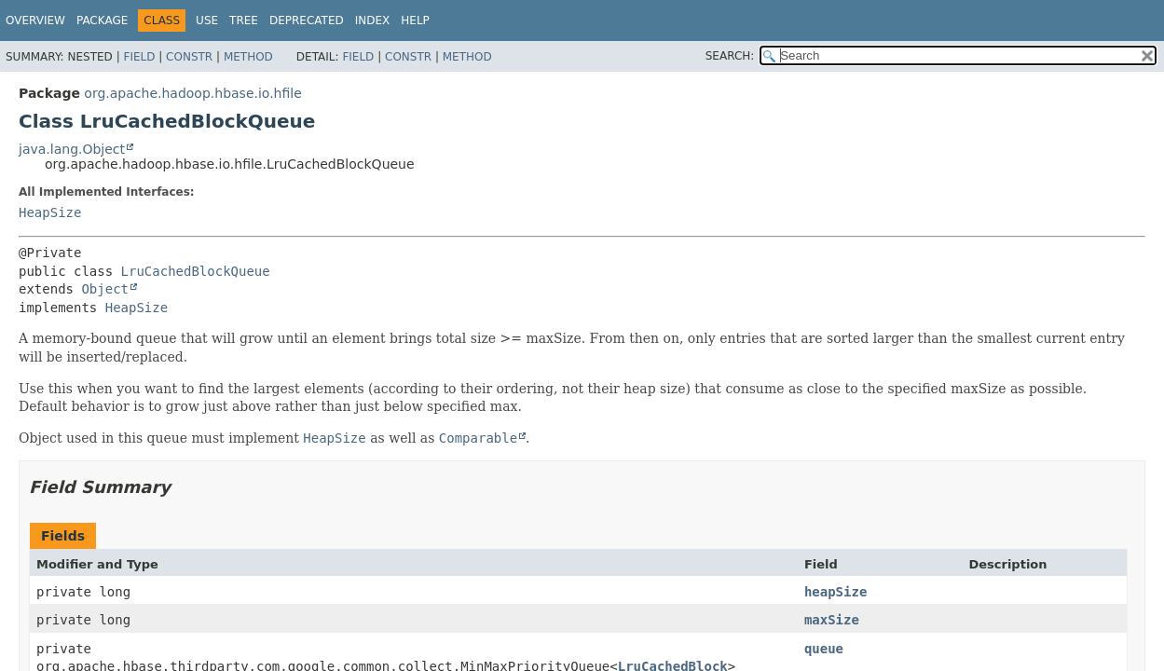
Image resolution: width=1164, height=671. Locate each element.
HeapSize (50, 212)
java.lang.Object (72, 149)
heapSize (835, 591)
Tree (243, 20)
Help (415, 20)
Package (102, 20)
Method (248, 56)
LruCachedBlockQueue (195, 271)
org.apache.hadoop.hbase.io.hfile (192, 93)
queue (823, 648)
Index (372, 20)
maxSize (831, 619)
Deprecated (306, 20)
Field (139, 56)
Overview (35, 20)
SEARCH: (730, 55)
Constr (189, 56)
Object (105, 288)
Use (207, 20)
